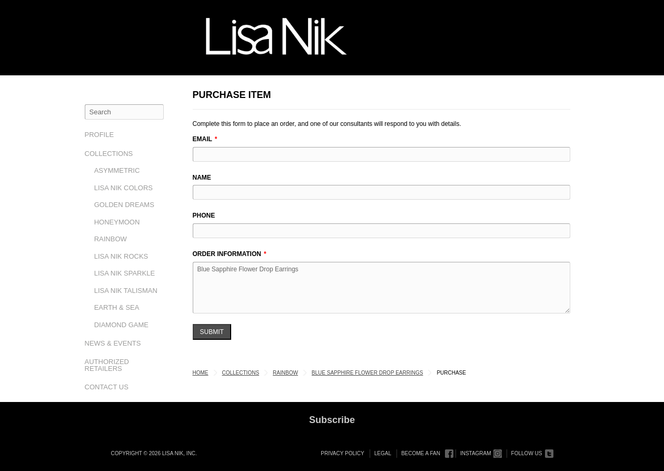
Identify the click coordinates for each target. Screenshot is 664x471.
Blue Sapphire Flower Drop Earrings (381, 287)
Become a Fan (420, 453)
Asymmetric (117, 170)
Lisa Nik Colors (123, 187)
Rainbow (110, 238)
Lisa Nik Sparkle (124, 273)
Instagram (475, 453)
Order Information (227, 254)
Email (202, 139)
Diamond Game (121, 324)
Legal (382, 453)
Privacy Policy (342, 453)
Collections (109, 153)
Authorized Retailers (107, 365)
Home (201, 373)
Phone (204, 215)
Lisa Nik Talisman (125, 290)
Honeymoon (117, 222)
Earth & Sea (117, 307)
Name (202, 177)
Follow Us (526, 453)
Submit (212, 332)
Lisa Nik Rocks (121, 256)
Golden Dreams (124, 204)
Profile (99, 134)
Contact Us (106, 387)
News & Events (113, 343)
